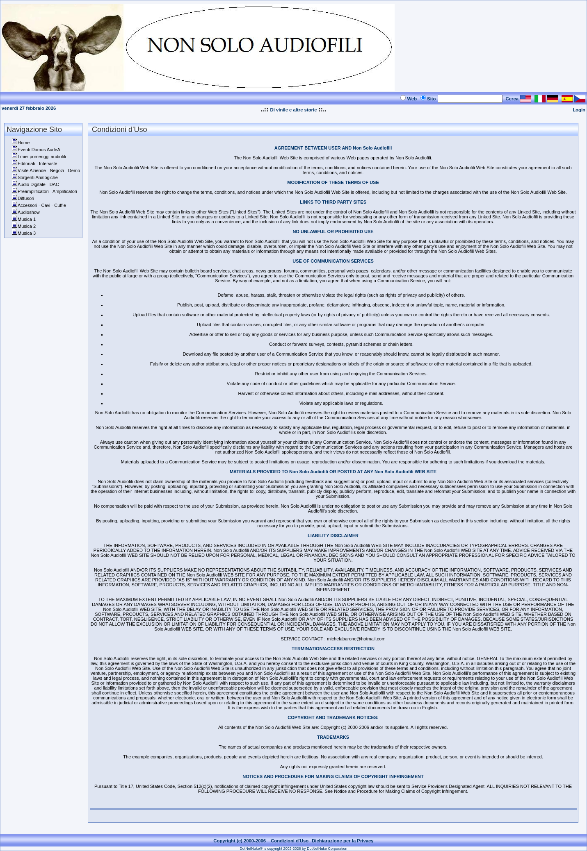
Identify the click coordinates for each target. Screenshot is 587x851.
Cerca (512, 98)
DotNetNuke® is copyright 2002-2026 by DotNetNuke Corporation (293, 848)
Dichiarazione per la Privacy (343, 840)
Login (579, 109)
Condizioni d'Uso (289, 840)
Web (412, 98)
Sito (431, 98)
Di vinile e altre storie (293, 109)
